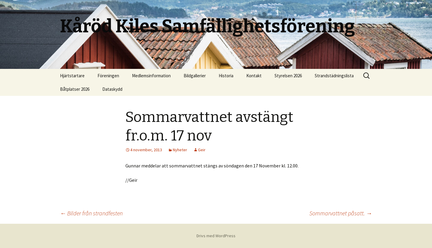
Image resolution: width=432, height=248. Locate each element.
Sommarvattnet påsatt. (340, 213)
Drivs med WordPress (216, 235)
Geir (202, 149)
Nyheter (180, 149)
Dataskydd (112, 89)
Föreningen (108, 75)
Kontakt (254, 75)
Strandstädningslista (334, 75)
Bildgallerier (195, 75)
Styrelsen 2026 (288, 75)
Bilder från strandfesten (91, 213)
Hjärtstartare (72, 75)
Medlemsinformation (151, 75)
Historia (226, 75)
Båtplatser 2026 (74, 89)
